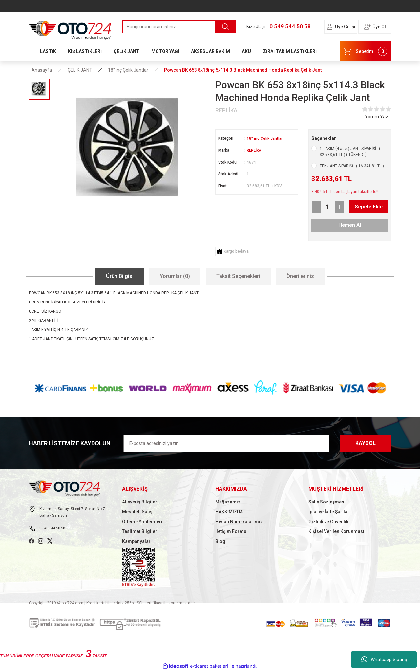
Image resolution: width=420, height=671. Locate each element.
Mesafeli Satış (137, 511)
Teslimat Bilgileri (140, 531)
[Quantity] (328, 207)
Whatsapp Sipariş (384, 659)
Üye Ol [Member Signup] (379, 26)
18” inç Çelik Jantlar (265, 138)
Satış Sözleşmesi (327, 501)
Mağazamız (228, 501)
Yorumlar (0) (175, 276)
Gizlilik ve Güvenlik (328, 521)
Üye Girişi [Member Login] (345, 26)
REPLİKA (254, 150)
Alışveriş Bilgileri (140, 501)
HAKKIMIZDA (229, 511)
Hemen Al (350, 225)
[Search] (179, 26)
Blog (220, 541)
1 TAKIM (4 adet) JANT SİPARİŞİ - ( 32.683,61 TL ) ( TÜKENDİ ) (350, 151)
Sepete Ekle (363, 206)
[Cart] (365, 51)
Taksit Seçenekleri (238, 276)
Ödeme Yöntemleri (142, 521)
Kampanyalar (136, 541)
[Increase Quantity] (339, 207)
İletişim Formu (230, 531)
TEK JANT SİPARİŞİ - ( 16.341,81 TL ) (352, 166)
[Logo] (70, 28)
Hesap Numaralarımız (239, 521)
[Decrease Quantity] (316, 207)
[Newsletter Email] (226, 443)
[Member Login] (330, 27)
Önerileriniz (300, 276)
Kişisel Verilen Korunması (336, 531)
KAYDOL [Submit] (365, 443)
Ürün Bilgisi (120, 276)
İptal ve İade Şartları (329, 511)
